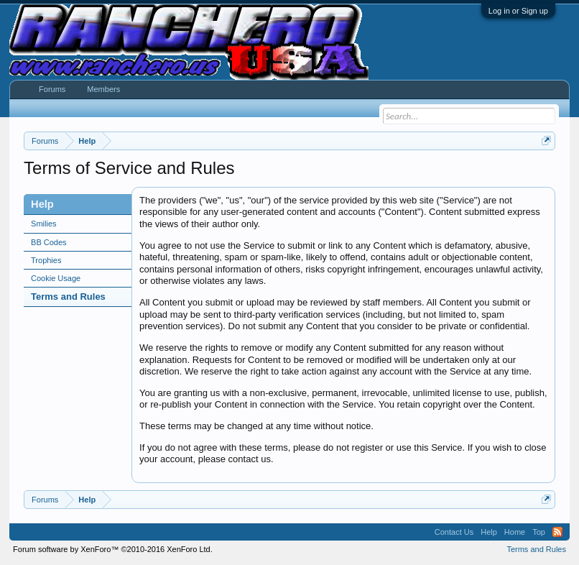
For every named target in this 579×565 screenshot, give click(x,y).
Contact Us (454, 532)
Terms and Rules (68, 296)
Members (103, 89)
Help (489, 532)
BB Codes (49, 242)
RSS (557, 532)
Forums (52, 89)
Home (514, 532)
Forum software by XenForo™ (113, 549)
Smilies (43, 223)
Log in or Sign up (518, 10)
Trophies (46, 260)
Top (538, 532)
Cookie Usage (55, 278)
